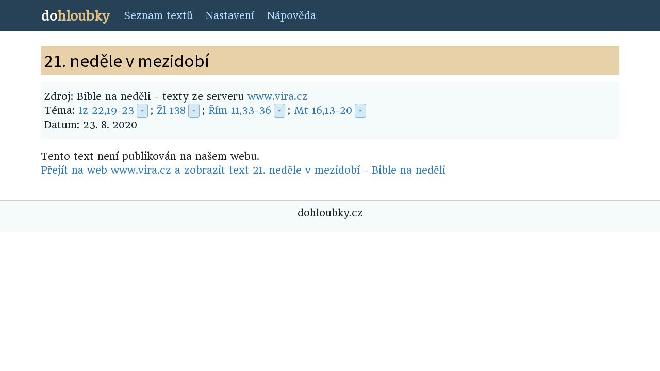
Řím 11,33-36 (239, 110)
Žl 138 (171, 110)
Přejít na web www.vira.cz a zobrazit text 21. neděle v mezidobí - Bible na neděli (243, 170)
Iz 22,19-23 (106, 110)
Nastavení (229, 16)
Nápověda (291, 16)
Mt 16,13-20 (323, 110)
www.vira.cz (278, 97)
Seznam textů (158, 16)
